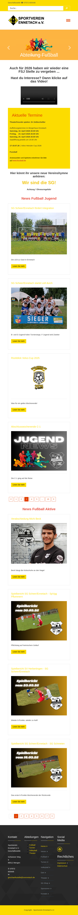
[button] (6, 44)
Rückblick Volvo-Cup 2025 (25, 358)
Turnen (32, 848)
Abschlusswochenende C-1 (26, 426)
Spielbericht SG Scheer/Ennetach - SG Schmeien (38, 743)
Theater (32, 853)
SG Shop (44, 883)
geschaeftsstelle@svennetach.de (21, 877)
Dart (42, 873)
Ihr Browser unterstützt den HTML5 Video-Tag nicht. (39, 95)
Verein (43, 851)
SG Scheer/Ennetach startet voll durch (32, 283)
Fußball (32, 845)
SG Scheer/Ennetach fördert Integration (32, 208)
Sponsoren (45, 888)
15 (48, 499)
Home (43, 846)
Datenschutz (62, 866)
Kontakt (44, 894)
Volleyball (33, 850)
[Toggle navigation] (68, 20)
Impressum (61, 863)
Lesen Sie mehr (19, 266)
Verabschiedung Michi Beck (26, 518)
